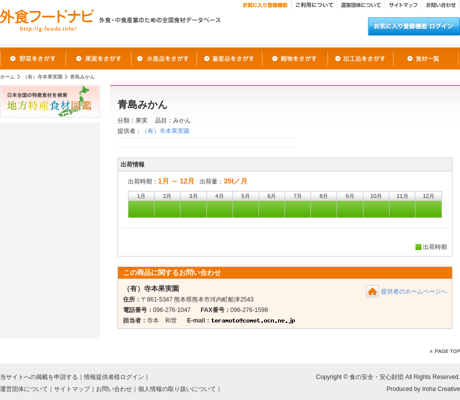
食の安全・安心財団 (377, 377)
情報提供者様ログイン (114, 377)
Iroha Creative (441, 389)
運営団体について (24, 389)
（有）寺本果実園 (42, 77)
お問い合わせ (114, 389)
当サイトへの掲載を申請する (39, 377)
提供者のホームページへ (414, 291)
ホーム (7, 77)
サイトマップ (72, 389)
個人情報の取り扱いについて (177, 389)
